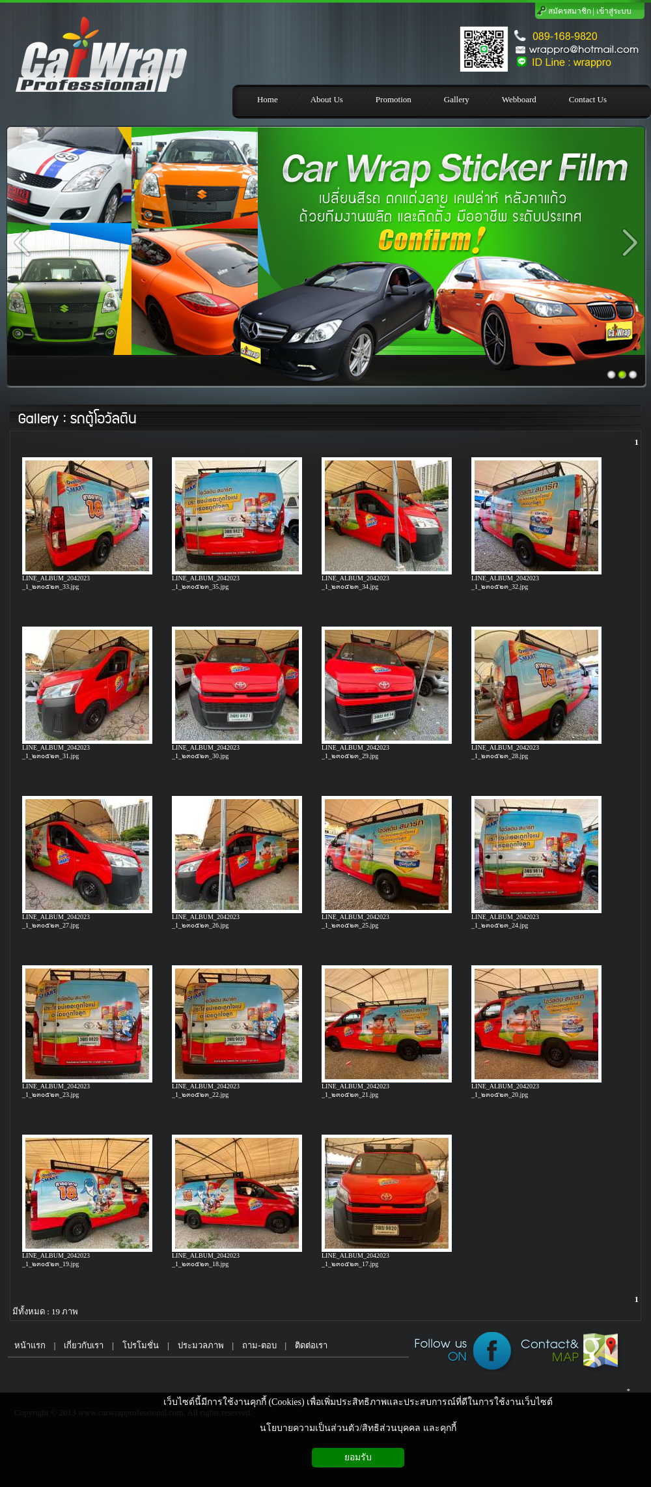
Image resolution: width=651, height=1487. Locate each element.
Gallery (38, 419)
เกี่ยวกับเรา (84, 1345)
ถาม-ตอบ (259, 1345)
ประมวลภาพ (201, 1345)
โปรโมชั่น (140, 1345)
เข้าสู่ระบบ (613, 11)
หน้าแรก (27, 1345)
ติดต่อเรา (311, 1345)
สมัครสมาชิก (569, 11)
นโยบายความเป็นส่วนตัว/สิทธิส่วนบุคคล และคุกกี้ (358, 1428)
